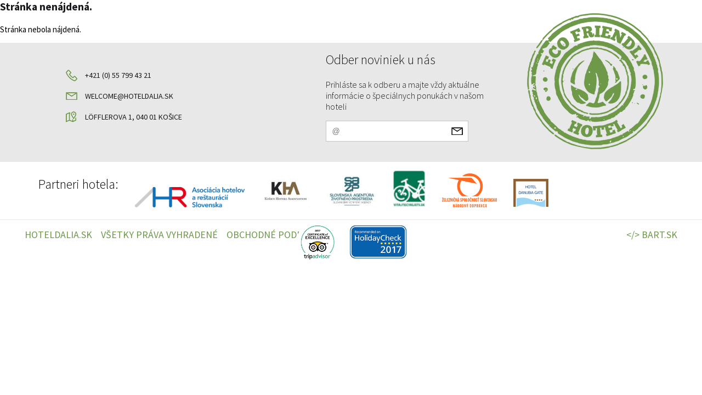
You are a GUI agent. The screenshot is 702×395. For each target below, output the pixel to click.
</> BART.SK (651, 234)
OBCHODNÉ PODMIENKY (278, 234)
